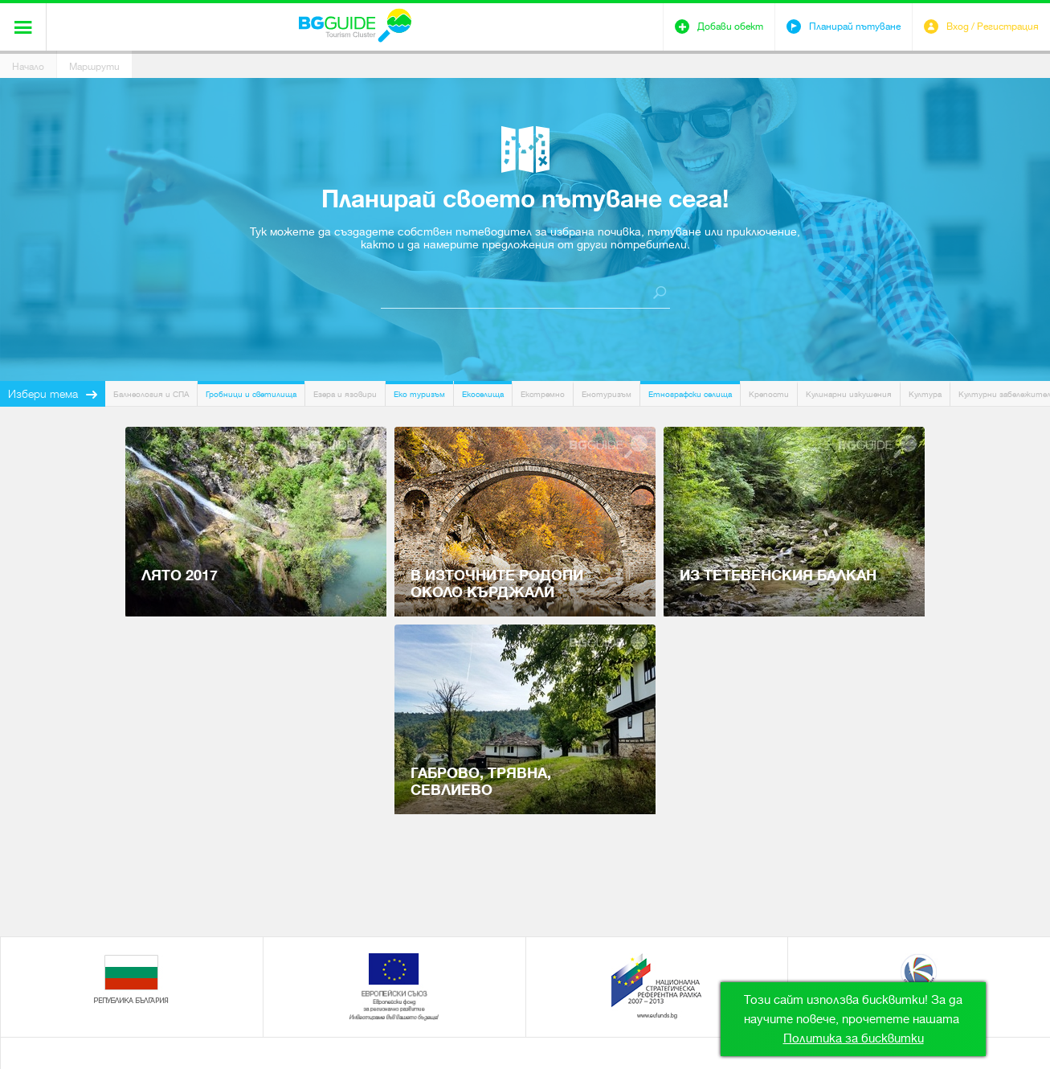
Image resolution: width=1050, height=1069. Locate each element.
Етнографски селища (690, 394)
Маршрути (94, 66)
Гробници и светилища (251, 394)
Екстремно (543, 394)
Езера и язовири (345, 394)
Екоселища (483, 394)
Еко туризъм (419, 394)
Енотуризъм (606, 394)
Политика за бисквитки (853, 1038)
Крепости (769, 394)
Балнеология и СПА (151, 394)
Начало (28, 66)
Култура (925, 394)
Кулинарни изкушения (849, 394)
